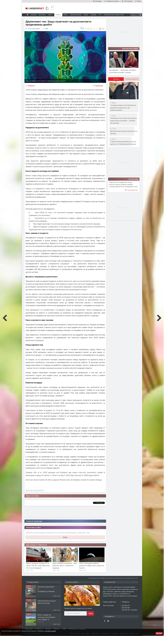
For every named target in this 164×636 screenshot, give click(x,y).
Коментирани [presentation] (132, 79)
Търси (90, 613)
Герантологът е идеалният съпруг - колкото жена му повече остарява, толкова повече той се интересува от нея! (123, 184)
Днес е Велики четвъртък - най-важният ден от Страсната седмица (65, 565)
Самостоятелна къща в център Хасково (47, 602)
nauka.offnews (38, 491)
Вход (65, 537)
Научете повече (50, 631)
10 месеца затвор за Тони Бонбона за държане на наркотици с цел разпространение (123, 107)
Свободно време (75, 15)
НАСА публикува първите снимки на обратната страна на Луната (91, 565)
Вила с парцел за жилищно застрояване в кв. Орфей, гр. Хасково (46, 618)
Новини (58, 15)
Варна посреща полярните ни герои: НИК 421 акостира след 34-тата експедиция (37, 565)
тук (88, 533)
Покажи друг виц (131, 190)
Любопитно (31, 86)
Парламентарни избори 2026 (114, 15)
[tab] (116, 79)
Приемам (159, 633)
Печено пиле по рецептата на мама (78, 608)
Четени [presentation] (116, 79)
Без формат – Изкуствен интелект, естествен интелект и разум (122, 71)
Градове (93, 15)
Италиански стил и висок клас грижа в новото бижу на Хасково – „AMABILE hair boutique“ (123, 120)
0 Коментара (99, 86)
